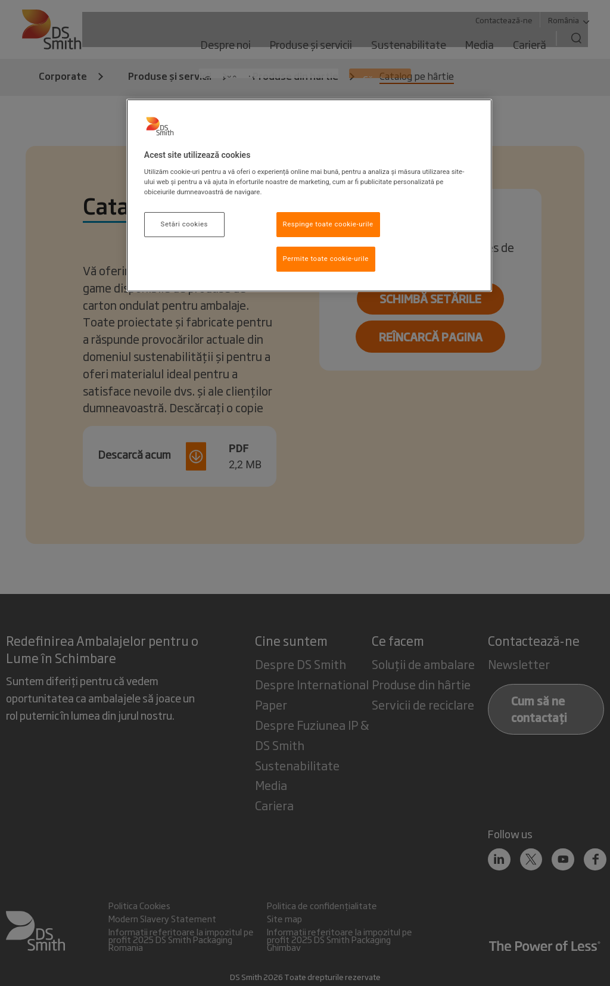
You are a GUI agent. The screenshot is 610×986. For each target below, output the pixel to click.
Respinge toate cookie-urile (328, 224)
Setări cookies (184, 224)
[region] (309, 196)
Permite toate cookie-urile (326, 258)
